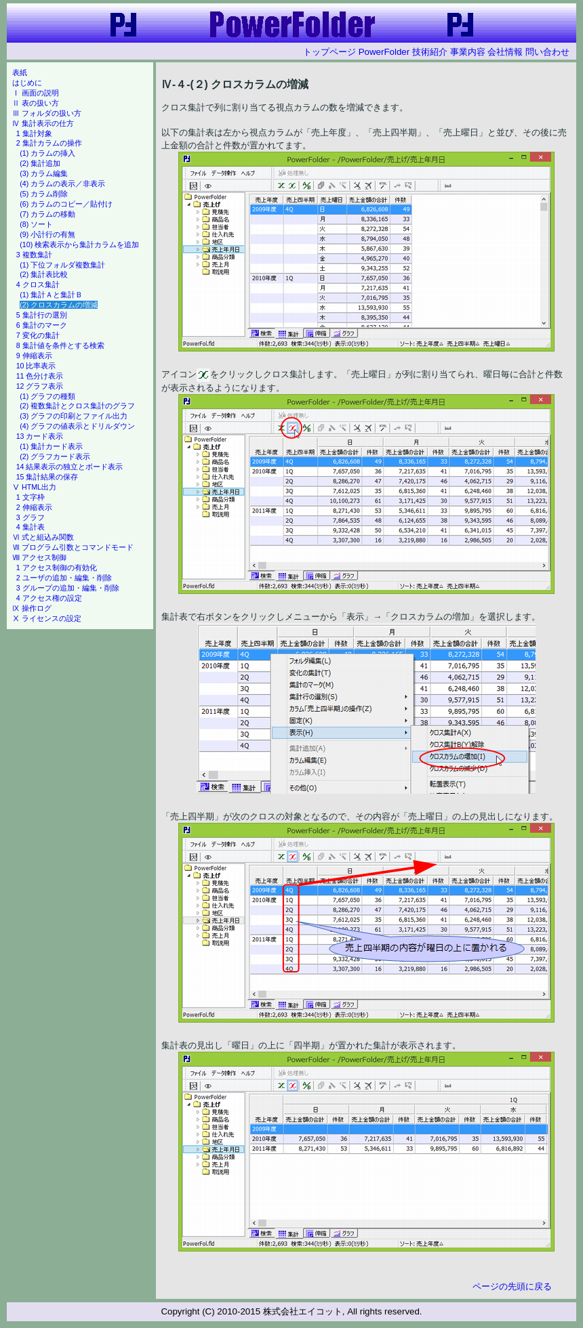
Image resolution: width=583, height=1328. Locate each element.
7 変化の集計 (38, 335)
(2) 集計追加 (40, 163)
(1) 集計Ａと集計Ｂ (51, 295)
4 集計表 (30, 527)
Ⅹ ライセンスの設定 (46, 618)
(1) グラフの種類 (47, 396)
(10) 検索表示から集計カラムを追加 (79, 244)
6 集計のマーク (41, 325)
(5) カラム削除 (44, 194)
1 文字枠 (30, 497)
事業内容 (467, 52)
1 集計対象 (34, 133)
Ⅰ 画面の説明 (35, 93)
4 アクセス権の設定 (49, 598)
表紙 (19, 72)
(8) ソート (36, 224)
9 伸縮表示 (34, 355)
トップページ (329, 52)
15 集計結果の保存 (47, 477)
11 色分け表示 (40, 376)
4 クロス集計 (38, 284)
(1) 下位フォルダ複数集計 (62, 265)
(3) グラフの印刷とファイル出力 (73, 416)
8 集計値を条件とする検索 (60, 345)
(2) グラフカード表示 (55, 456)
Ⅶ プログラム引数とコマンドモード (73, 547)
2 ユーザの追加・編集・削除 (64, 578)
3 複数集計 (34, 255)
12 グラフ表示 (40, 386)
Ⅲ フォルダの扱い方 (46, 113)
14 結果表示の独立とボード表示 (69, 467)
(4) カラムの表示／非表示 (62, 183)
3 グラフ (30, 517)
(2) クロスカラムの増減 (59, 305)
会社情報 (505, 52)
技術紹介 (429, 52)
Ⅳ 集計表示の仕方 (43, 123)
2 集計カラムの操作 (49, 143)
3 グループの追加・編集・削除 (67, 588)
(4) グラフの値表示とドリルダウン (77, 426)
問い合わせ (547, 52)
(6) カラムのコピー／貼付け (66, 204)
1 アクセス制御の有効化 (56, 567)
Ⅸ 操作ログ (32, 608)
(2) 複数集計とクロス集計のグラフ (77, 406)
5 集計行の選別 (41, 315)
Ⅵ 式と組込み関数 (43, 537)
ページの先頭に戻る (512, 1286)
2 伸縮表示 (34, 507)
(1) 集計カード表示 (51, 446)
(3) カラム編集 (44, 173)
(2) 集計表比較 (44, 274)
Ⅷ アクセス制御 (39, 557)
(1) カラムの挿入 (47, 153)
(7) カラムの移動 (47, 214)
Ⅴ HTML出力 (34, 487)
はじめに (27, 83)
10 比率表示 (36, 366)
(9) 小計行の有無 (47, 234)
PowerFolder (384, 52)
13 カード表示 (40, 436)
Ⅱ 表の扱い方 (35, 103)
